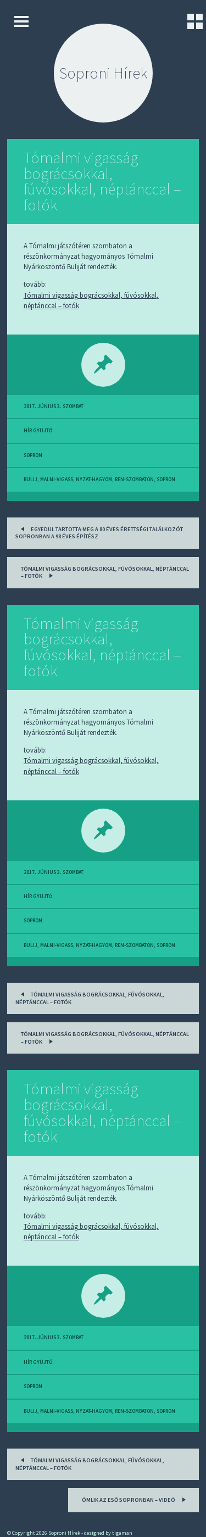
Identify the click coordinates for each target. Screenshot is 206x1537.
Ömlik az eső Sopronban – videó (135, 1498)
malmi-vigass (56, 479)
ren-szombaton (134, 479)
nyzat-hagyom (94, 479)
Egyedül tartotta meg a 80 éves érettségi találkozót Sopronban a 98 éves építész (99, 532)
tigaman (122, 1532)
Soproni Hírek (103, 73)
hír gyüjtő (38, 430)
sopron (33, 455)
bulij (30, 479)
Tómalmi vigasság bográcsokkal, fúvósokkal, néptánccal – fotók (102, 181)
